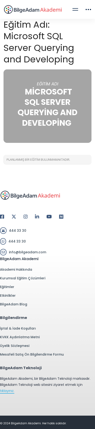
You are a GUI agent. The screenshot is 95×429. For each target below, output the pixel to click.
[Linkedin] (37, 216)
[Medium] (61, 216)
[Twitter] (13, 216)
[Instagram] (25, 216)
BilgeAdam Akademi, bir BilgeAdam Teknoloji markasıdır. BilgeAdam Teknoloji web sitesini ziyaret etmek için (45, 385)
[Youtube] (49, 216)
